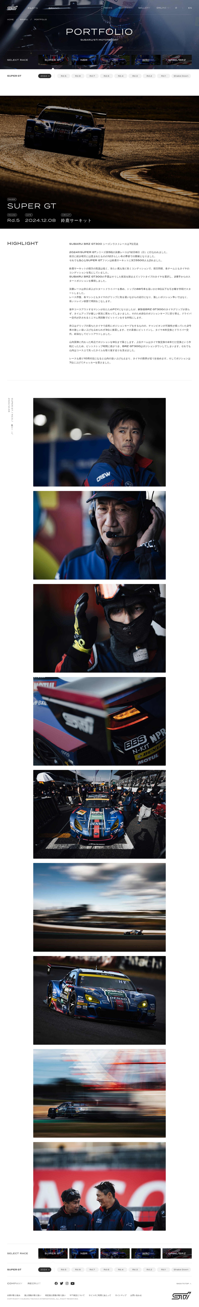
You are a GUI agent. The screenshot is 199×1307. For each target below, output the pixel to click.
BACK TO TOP (183, 1284)
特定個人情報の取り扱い (55, 1295)
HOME (10, 19)
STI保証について (77, 1295)
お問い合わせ (136, 1295)
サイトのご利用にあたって (100, 1295)
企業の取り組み (13, 1295)
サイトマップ (120, 1295)
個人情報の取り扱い (32, 1295)
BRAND (24, 19)
